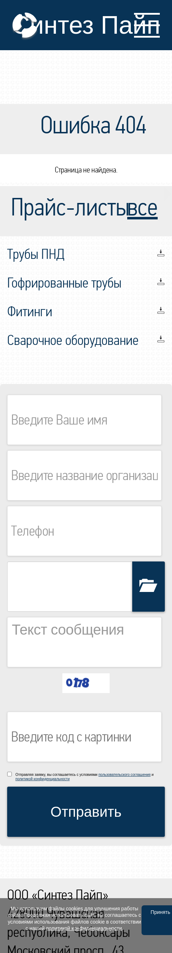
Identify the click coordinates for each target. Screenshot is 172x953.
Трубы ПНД (35, 254)
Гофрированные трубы (64, 283)
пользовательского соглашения (125, 775)
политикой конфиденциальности (42, 779)
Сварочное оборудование (73, 340)
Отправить (86, 812)
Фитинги (29, 311)
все (142, 207)
